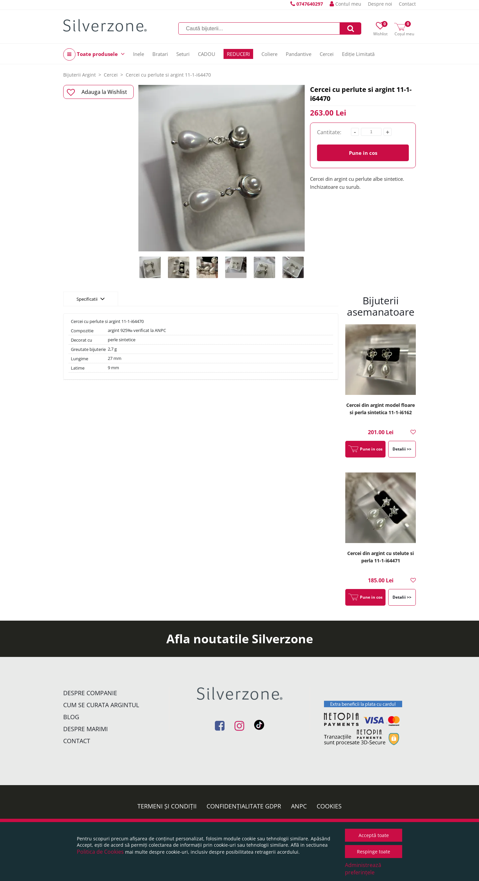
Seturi (183, 54)
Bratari (160, 54)
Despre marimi (85, 729)
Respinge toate (373, 851)
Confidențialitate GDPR (244, 806)
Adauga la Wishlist (97, 92)
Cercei (327, 54)
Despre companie (90, 693)
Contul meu (345, 4)
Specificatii (91, 298)
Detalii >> (402, 449)
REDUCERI (238, 54)
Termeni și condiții (167, 806)
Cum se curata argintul (101, 705)
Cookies (329, 806)
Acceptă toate (374, 835)
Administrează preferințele (363, 868)
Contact (407, 4)
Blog (71, 717)
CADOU (206, 54)
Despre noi (380, 4)
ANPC (299, 806)
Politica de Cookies (100, 851)
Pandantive (298, 54)
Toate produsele (94, 54)
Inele (138, 54)
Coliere (269, 54)
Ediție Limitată (358, 54)
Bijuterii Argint (79, 75)
